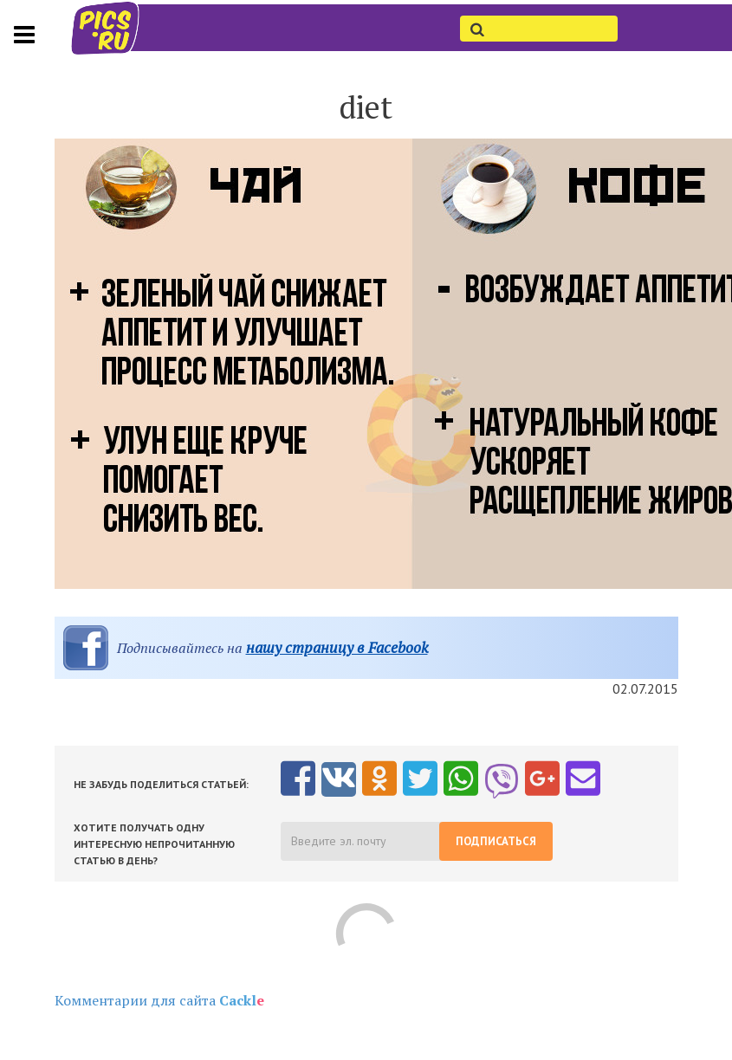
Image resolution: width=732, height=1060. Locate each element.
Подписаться (496, 841)
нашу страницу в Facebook (337, 647)
